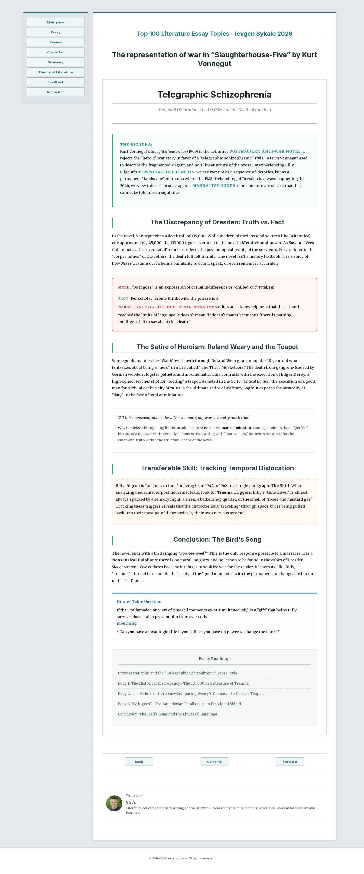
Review (56, 42)
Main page (56, 22)
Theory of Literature (55, 72)
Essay (56, 32)
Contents (214, 761)
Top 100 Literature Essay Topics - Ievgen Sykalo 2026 (214, 33)
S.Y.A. (131, 802)
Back (139, 761)
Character (55, 52)
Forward (290, 761)
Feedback (56, 82)
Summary (56, 62)
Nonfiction (56, 92)
